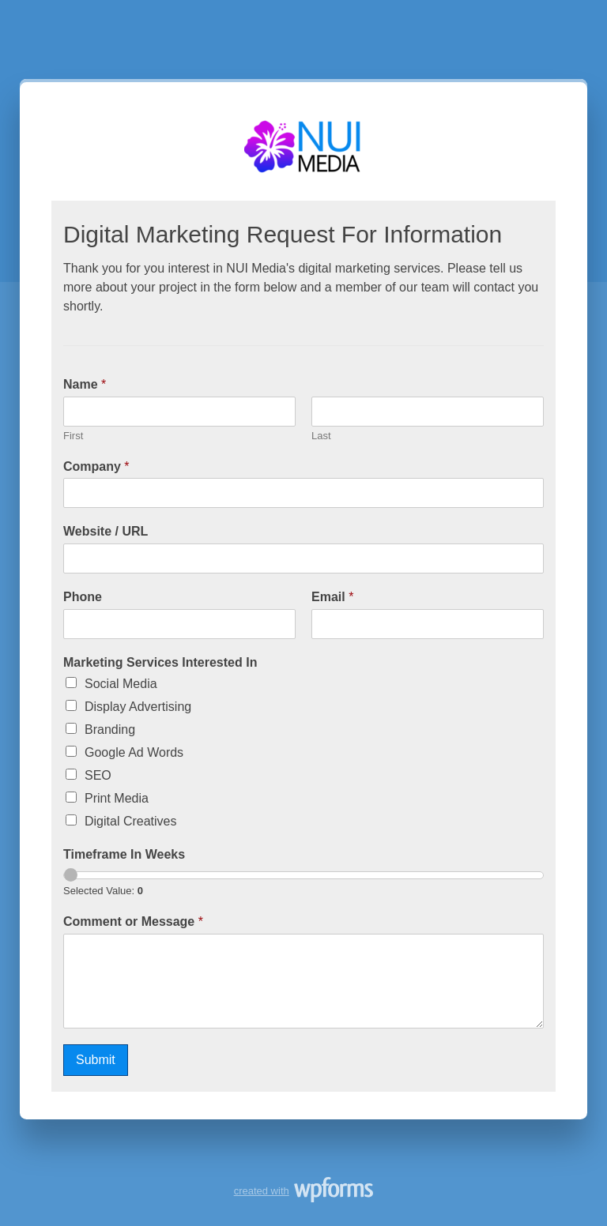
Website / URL (105, 531)
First (73, 436)
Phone (82, 597)
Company (96, 466)
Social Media (121, 683)
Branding (110, 729)
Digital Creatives (130, 821)
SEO (98, 775)
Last (321, 436)
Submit (95, 1059)
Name (84, 384)
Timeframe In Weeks (124, 854)
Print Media (117, 798)
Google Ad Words (134, 752)
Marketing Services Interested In (160, 662)
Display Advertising (138, 706)
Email (332, 597)
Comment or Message (133, 921)
